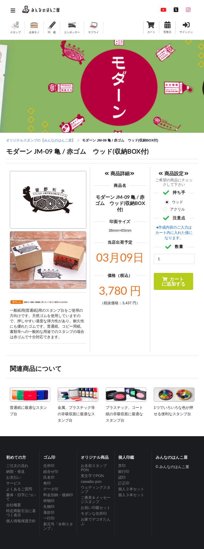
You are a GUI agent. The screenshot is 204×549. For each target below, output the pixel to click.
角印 (47, 483)
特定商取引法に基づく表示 (21, 513)
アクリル (177, 209)
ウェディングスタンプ (95, 489)
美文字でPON (92, 476)
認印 (122, 477)
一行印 (48, 518)
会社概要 (13, 505)
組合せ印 (50, 471)
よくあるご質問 (19, 489)
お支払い (13, 477)
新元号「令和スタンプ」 (58, 526)
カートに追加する (173, 281)
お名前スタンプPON (94, 468)
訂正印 (123, 483)
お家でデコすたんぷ (95, 521)
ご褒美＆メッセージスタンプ (95, 499)
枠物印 (48, 501)
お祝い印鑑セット (95, 507)
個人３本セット (131, 495)
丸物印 (48, 506)
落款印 (48, 512)
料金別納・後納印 (58, 495)
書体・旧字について (21, 497)
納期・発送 (15, 471)
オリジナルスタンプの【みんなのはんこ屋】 (40, 140)
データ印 (50, 489)
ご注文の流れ (17, 466)
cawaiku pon (91, 481)
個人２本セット (131, 489)
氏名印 (48, 477)
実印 (122, 466)
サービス (13, 483)
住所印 (48, 466)
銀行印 (123, 471)
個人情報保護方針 (21, 521)
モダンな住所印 (94, 513)
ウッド (177, 202)
